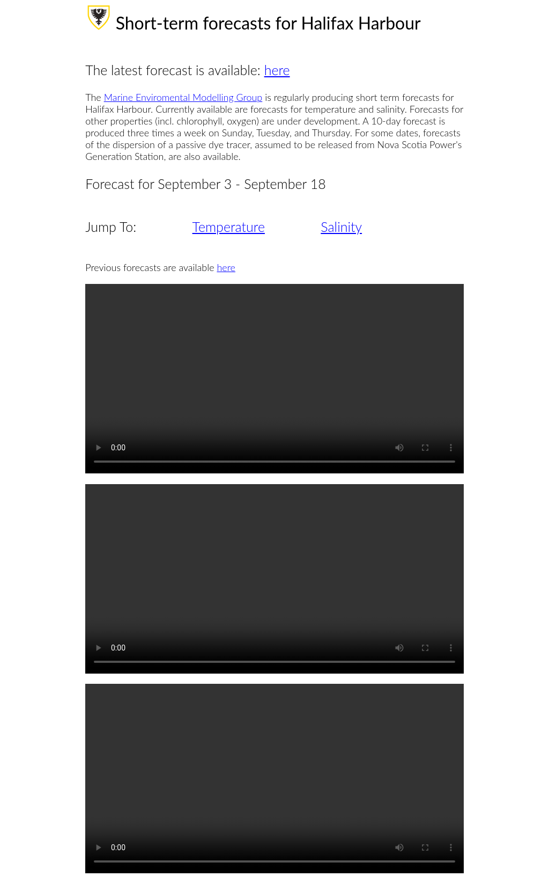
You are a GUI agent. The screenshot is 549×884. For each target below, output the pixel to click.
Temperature (228, 226)
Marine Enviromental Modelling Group (183, 97)
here (277, 70)
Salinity (341, 226)
